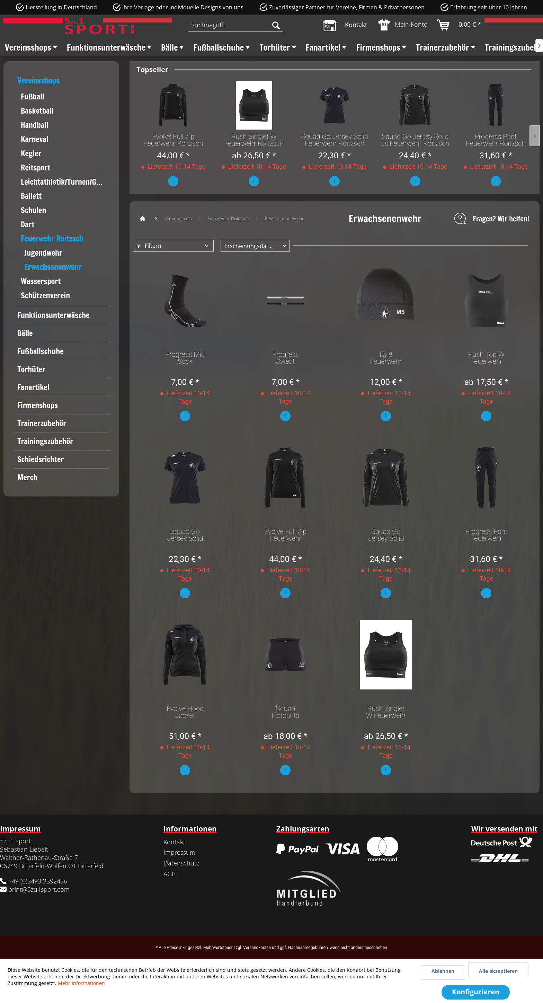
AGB (169, 874)
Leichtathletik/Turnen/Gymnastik (65, 181)
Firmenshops (37, 405)
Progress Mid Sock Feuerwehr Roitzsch (185, 358)
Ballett (31, 196)
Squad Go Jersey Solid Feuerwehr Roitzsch (334, 140)
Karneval (34, 139)
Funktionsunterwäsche (53, 315)
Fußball (32, 96)
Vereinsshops (38, 80)
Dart (27, 224)
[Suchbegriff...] (235, 25)
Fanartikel (33, 387)
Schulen (33, 210)
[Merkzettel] (345, 25)
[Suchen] (276, 25)
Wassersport (41, 281)
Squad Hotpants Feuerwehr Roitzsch (285, 712)
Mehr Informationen (81, 983)
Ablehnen (442, 971)
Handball (34, 125)
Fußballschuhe (40, 351)
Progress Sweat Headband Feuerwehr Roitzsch (285, 358)
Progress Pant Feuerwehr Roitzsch (496, 140)
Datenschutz (181, 863)
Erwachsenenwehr (52, 267)
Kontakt (174, 842)
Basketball (37, 110)
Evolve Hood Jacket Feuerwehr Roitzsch (185, 712)
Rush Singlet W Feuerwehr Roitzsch (254, 140)
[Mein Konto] (403, 25)
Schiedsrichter (40, 459)
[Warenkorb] (459, 25)
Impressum (179, 852)
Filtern (149, 245)
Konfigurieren (475, 991)
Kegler (31, 153)
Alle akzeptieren (498, 971)
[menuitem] (235, 25)
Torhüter (31, 369)
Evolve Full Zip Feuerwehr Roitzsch (173, 140)
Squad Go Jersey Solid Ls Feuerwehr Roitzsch (415, 140)
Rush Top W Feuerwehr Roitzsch (486, 358)
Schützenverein (45, 295)
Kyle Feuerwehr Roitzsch (386, 358)
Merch (27, 477)
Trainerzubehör (41, 423)
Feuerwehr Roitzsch (52, 238)
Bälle (25, 333)
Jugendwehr (43, 252)
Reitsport (35, 167)
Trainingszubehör (45, 441)
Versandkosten (257, 947)
